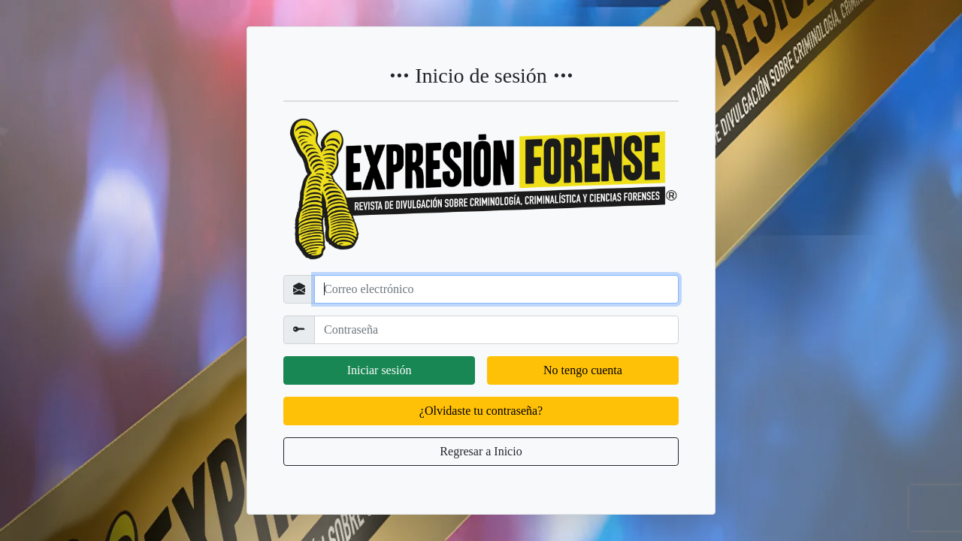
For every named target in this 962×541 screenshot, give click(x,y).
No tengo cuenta (582, 370)
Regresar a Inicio (481, 451)
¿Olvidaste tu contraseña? (481, 410)
